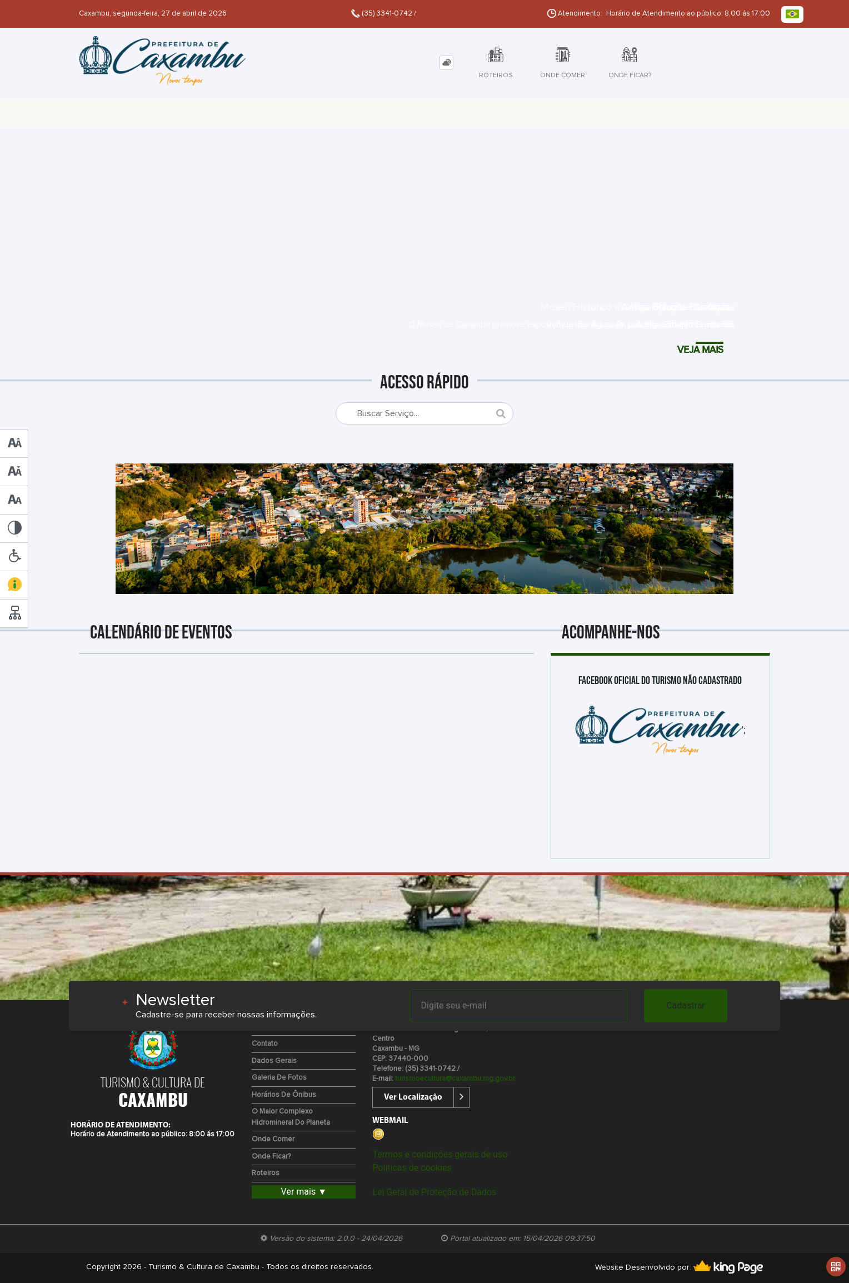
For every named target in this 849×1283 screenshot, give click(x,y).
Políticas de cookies (411, 1167)
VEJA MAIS (695, 350)
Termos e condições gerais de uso (439, 1154)
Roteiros (265, 1173)
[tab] (446, 62)
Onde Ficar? (271, 1156)
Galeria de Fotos (279, 1077)
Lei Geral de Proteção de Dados (434, 1192)
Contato (265, 1043)
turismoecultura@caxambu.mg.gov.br (455, 1078)
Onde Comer (273, 1139)
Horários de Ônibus (284, 1095)
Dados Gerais (274, 1061)
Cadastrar (685, 1005)
